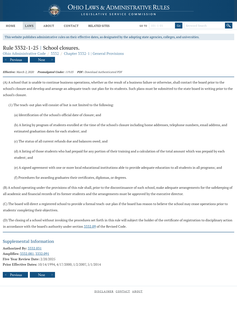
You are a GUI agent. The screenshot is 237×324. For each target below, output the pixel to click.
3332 (55, 53)
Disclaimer (104, 291)
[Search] (228, 26)
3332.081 (27, 253)
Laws (29, 26)
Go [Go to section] (179, 26)
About (48, 26)
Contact (71, 26)
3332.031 (35, 248)
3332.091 (42, 253)
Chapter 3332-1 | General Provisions (94, 53)
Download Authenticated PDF (103, 72)
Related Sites (99, 26)
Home (10, 26)
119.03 (69, 72)
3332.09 (90, 226)
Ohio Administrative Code (24, 53)
